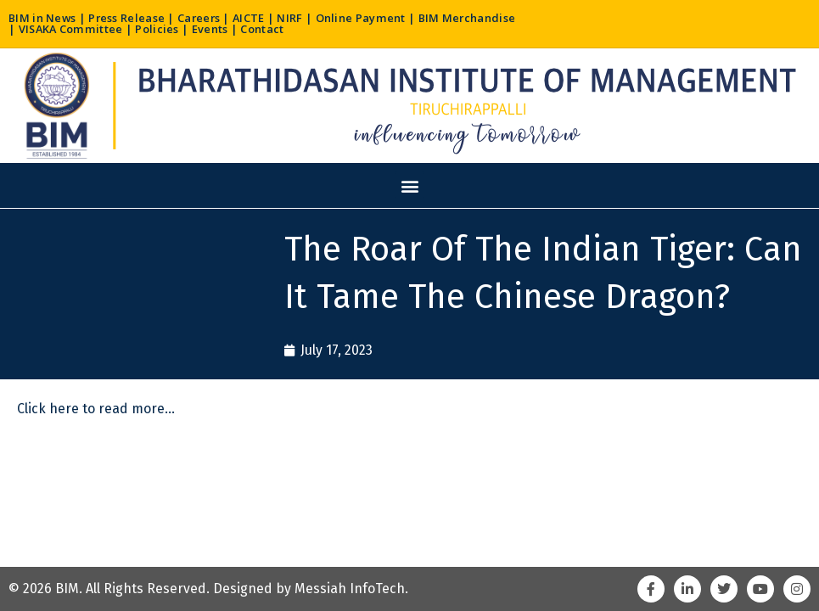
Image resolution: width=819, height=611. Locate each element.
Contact (262, 28)
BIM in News (42, 17)
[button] (409, 185)
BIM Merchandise (471, 17)
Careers (201, 17)
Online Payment (364, 17)
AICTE (252, 17)
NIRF (293, 17)
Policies (157, 28)
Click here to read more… (96, 409)
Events (211, 28)
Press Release (127, 17)
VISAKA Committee (71, 28)
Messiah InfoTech (350, 588)
